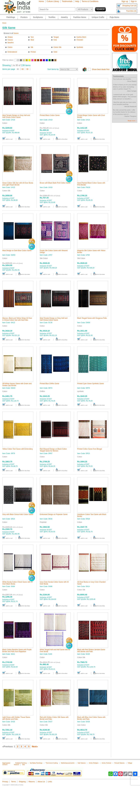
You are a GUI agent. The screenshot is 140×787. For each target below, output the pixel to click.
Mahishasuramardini (68, 763)
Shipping (22, 782)
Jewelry (64, 17)
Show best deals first (101, 69)
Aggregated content (6, 763)
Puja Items (114, 17)
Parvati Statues (119, 763)
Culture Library (53, 1)
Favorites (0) (131, 11)
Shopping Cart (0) (129, 6)
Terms (13, 782)
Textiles (51, 17)
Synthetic (79, 47)
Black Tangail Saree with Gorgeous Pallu (92, 318)
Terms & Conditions (90, 1)
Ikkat (32, 40)
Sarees (16, 33)
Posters (24, 17)
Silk (31, 47)
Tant (32, 37)
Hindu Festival (106, 763)
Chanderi (79, 40)
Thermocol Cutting (52, 763)
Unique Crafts (98, 17)
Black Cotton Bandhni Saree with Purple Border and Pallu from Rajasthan (16, 650)
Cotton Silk (57, 47)
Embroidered (12, 52)
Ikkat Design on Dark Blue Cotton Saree (16, 250)
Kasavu (10, 40)
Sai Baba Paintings (36, 763)
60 (23, 69)
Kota (55, 40)
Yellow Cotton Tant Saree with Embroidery (17, 449)
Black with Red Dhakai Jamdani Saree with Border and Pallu (91, 650)
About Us (41, 782)
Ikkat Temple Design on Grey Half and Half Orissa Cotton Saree (16, 116)
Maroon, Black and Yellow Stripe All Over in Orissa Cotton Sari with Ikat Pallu (17, 319)
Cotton (10, 47)
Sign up (125, 1)
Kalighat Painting (21, 763)
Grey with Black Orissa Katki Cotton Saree (17, 514)
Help (77, 1)
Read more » (132, 120)
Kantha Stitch (81, 37)
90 (27, 69)
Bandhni (11, 43)
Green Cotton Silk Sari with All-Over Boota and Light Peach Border (17, 184)
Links (50, 782)
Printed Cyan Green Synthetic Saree (90, 383)
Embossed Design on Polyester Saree (54, 514)
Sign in (134, 1)
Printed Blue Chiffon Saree (49, 383)
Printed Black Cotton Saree (50, 115)
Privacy (5, 782)
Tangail (56, 37)
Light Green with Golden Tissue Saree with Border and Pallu (16, 718)
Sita (23, 764)
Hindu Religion (94, 763)
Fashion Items (79, 17)
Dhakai (10, 37)
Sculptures (38, 17)
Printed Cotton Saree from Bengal (89, 449)
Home (41, 1)
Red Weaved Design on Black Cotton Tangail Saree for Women (53, 450)
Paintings (10, 17)
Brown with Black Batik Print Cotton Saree (55, 183)
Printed (33, 52)
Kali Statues (82, 763)
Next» (35, 746)
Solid (55, 52)
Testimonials (67, 1)
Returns (32, 782)
